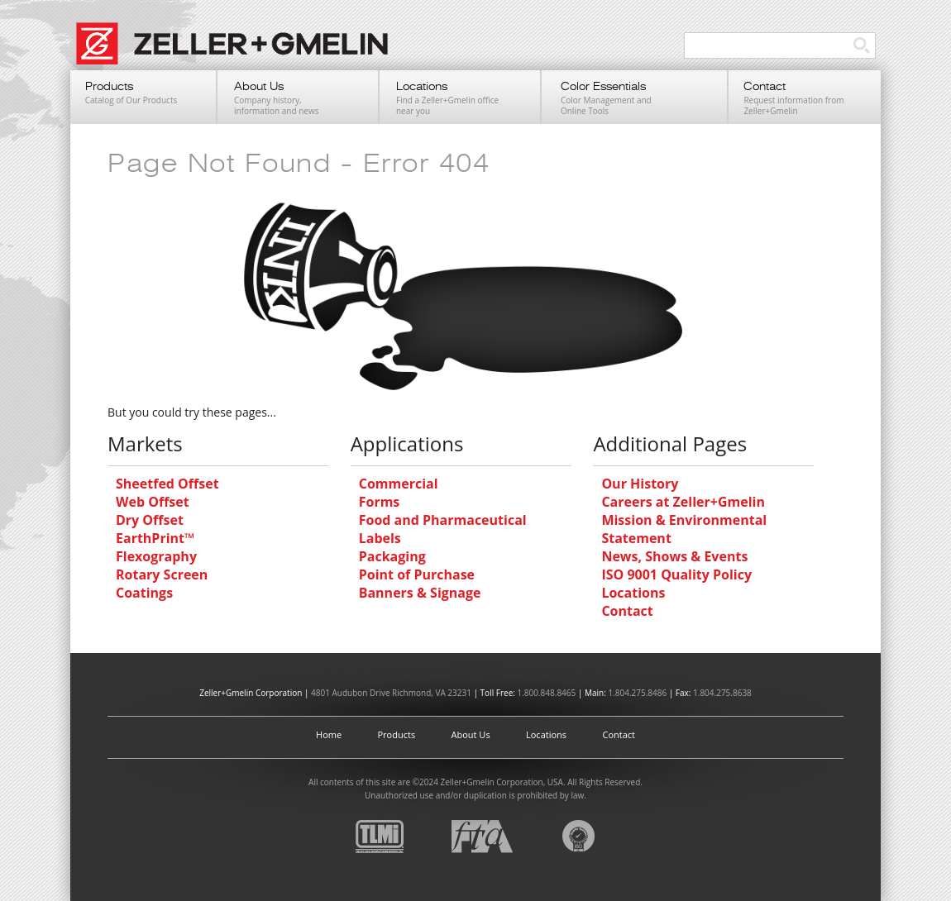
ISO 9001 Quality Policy (676, 574)
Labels (380, 538)
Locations (633, 593)
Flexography (156, 556)
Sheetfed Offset (167, 483)
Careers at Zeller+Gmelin (683, 502)
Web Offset (152, 502)
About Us (471, 734)
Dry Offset (150, 520)
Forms (379, 502)
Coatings (144, 593)
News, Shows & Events (674, 556)
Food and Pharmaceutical (443, 520)
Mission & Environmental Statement (684, 529)
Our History (639, 483)
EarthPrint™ (155, 538)
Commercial (398, 483)
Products (397, 734)
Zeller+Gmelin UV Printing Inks (240, 52)
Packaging (392, 556)
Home (329, 734)
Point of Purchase (417, 574)
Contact (626, 611)
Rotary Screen (162, 574)
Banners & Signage (420, 593)
